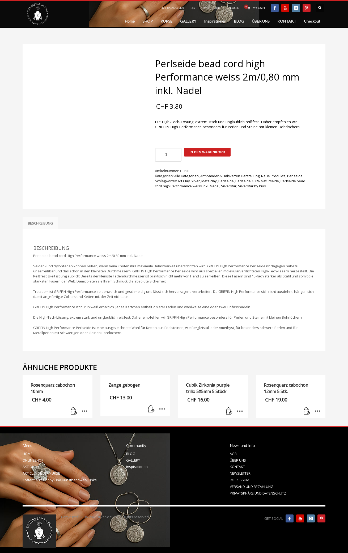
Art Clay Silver (189, 181)
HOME (27, 453)
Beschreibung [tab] (40, 223)
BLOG (130, 453)
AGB (233, 453)
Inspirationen (137, 466)
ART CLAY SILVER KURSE (41, 473)
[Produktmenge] (168, 155)
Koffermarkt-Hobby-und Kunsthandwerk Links (60, 480)
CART (193, 8)
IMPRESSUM (239, 480)
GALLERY (133, 460)
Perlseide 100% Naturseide (257, 181)
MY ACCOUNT (212, 8)
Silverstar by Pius (252, 186)
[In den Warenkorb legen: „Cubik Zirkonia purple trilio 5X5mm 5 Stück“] (229, 411)
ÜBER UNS (238, 460)
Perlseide (295, 176)
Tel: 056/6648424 (173, 8)
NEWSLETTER (240, 473)
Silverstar (228, 186)
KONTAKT (237, 466)
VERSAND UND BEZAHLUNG (251, 486)
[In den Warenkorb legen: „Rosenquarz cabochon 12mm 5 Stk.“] (307, 411)
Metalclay (209, 181)
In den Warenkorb (207, 152)
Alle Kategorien (186, 176)
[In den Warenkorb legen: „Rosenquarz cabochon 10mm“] (74, 411)
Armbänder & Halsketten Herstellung (230, 176)
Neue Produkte (273, 176)
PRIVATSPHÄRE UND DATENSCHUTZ (258, 493)
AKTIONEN (31, 466)
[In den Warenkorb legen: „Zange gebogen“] (151, 409)
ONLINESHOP (33, 460)
